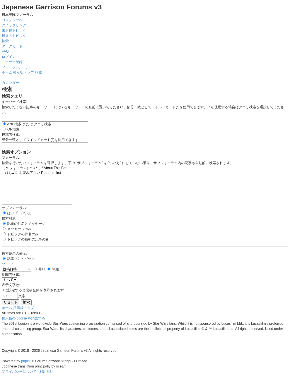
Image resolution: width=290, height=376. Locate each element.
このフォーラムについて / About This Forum (37, 168)
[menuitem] (14, 30)
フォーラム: (11, 158)
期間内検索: (11, 274)
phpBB (26, 361)
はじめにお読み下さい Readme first (37, 173)
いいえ (23, 213)
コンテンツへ (12, 20)
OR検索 (11, 129)
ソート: (7, 264)
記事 (8, 259)
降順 (53, 269)
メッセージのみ (17, 229)
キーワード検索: (14, 102)
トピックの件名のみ (21, 234)
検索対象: (9, 218)
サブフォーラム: (14, 208)
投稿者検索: (11, 134)
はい (8, 213)
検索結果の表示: (14, 253)
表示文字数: (11, 285)
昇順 (39, 269)
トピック (25, 259)
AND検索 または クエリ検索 (27, 124)
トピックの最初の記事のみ (26, 239)
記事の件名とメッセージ (24, 223)
